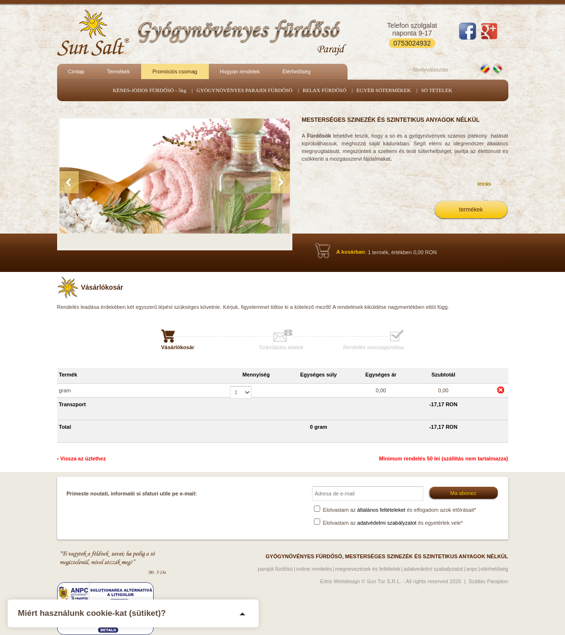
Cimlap (76, 71)
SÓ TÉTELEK (436, 90)
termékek (470, 209)
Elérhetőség (296, 71)
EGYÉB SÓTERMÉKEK (384, 90)
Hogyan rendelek (240, 71)
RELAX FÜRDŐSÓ (325, 90)
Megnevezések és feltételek (367, 569)
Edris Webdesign (340, 581)
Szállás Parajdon (488, 581)
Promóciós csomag (174, 71)
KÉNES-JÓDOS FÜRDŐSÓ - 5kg (149, 90)
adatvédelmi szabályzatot (387, 523)
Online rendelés (314, 569)
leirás (484, 184)
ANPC (472, 569)
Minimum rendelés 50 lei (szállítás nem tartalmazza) (443, 458)
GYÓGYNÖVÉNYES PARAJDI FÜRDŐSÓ (244, 90)
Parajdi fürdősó (275, 569)
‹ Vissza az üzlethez (81, 458)
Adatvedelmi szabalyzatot (433, 569)
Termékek (118, 71)
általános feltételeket (381, 510)
